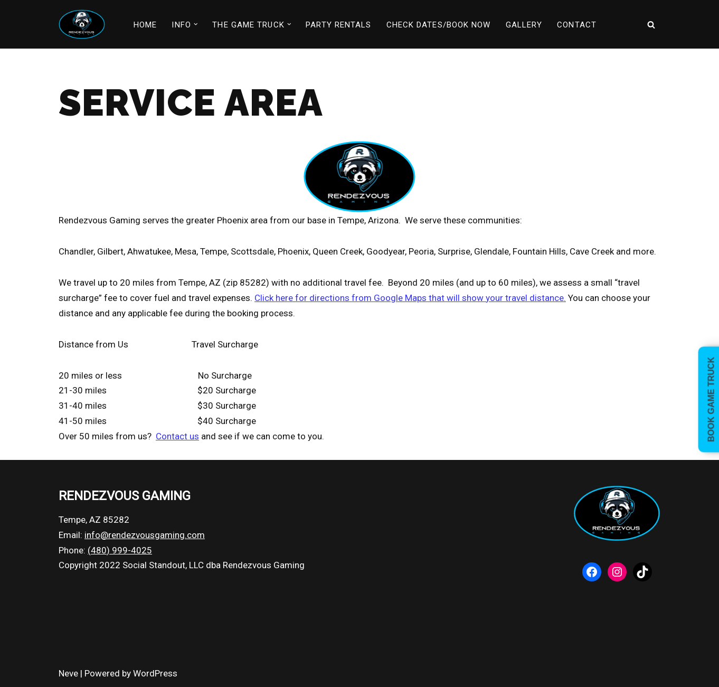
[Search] (651, 25)
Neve (68, 673)
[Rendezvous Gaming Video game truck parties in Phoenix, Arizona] (82, 24)
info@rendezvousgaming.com (144, 535)
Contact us (177, 436)
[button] (196, 24)
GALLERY (524, 25)
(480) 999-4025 (120, 550)
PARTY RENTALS (338, 25)
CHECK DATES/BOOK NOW (438, 25)
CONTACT (577, 25)
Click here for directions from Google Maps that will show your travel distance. (410, 298)
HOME (145, 25)
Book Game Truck (711, 399)
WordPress (155, 673)
